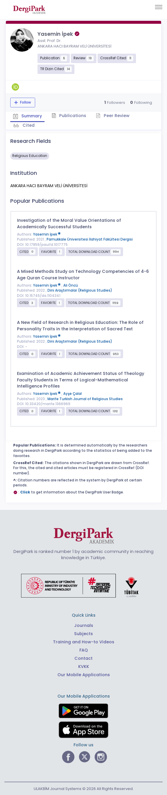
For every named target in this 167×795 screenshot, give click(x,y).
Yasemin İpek (47, 233)
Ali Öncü (70, 285)
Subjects (83, 633)
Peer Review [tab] (114, 116)
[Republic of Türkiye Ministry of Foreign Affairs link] (83, 585)
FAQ (83, 649)
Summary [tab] (27, 116)
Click (25, 491)
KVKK (83, 666)
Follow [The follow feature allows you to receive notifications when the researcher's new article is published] (25, 102)
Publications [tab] (69, 116)
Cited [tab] (28, 125)
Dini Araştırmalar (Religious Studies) (79, 289)
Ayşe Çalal (72, 393)
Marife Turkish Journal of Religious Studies (85, 398)
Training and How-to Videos (83, 641)
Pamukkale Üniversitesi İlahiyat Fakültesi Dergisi (90, 238)
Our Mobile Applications (83, 674)
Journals (83, 625)
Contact (83, 658)
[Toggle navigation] (159, 7)
